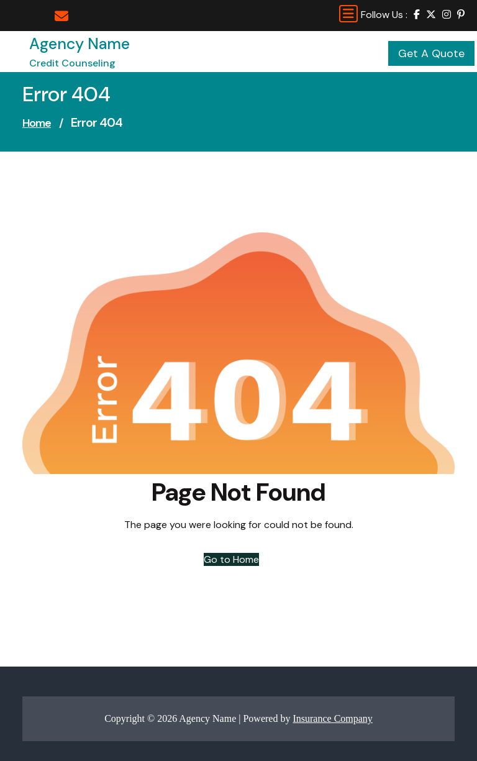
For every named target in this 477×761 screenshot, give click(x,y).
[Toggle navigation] (348, 13)
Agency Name (79, 44)
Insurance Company (332, 718)
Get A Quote (431, 53)
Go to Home (231, 559)
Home (36, 123)
